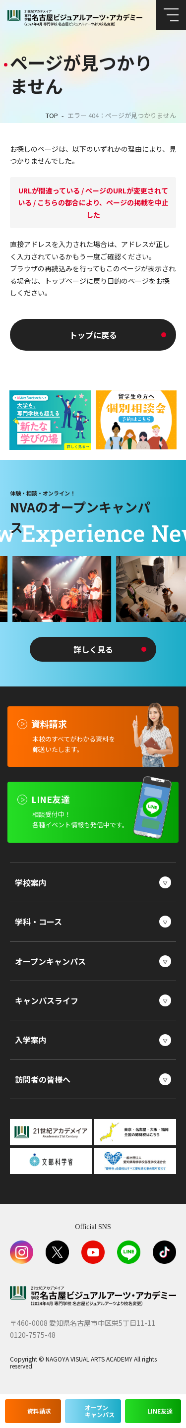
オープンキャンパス (50, 961)
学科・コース (38, 922)
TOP (52, 115)
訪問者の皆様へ (42, 1079)
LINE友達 (160, 1411)
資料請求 (39, 1411)
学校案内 (31, 882)
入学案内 (31, 1040)
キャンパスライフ (46, 1000)
